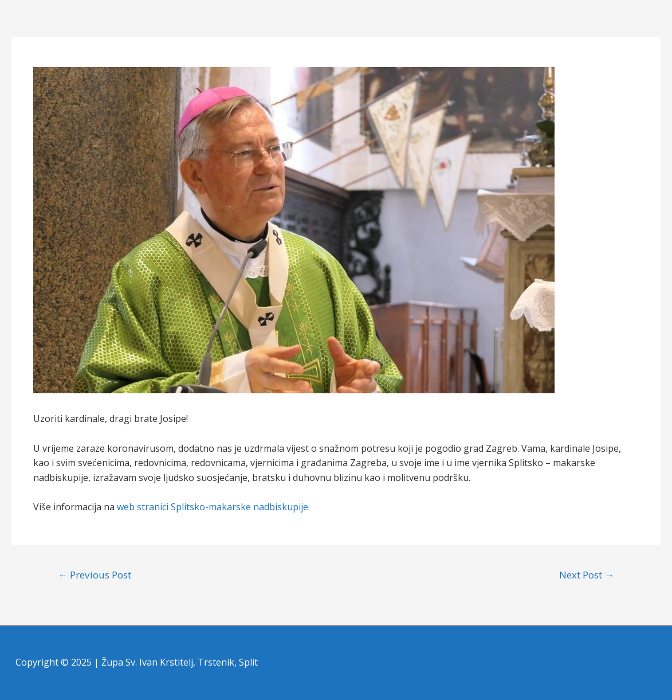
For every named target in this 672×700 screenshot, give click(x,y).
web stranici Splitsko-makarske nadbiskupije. (213, 506)
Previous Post (94, 574)
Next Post (586, 574)
